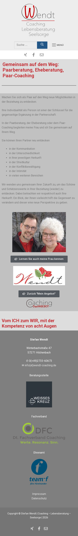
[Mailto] (41, 55)
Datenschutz (39, 498)
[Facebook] (33, 55)
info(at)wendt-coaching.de (40, 365)
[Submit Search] (42, 45)
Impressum (39, 494)
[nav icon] (57, 45)
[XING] (25, 55)
